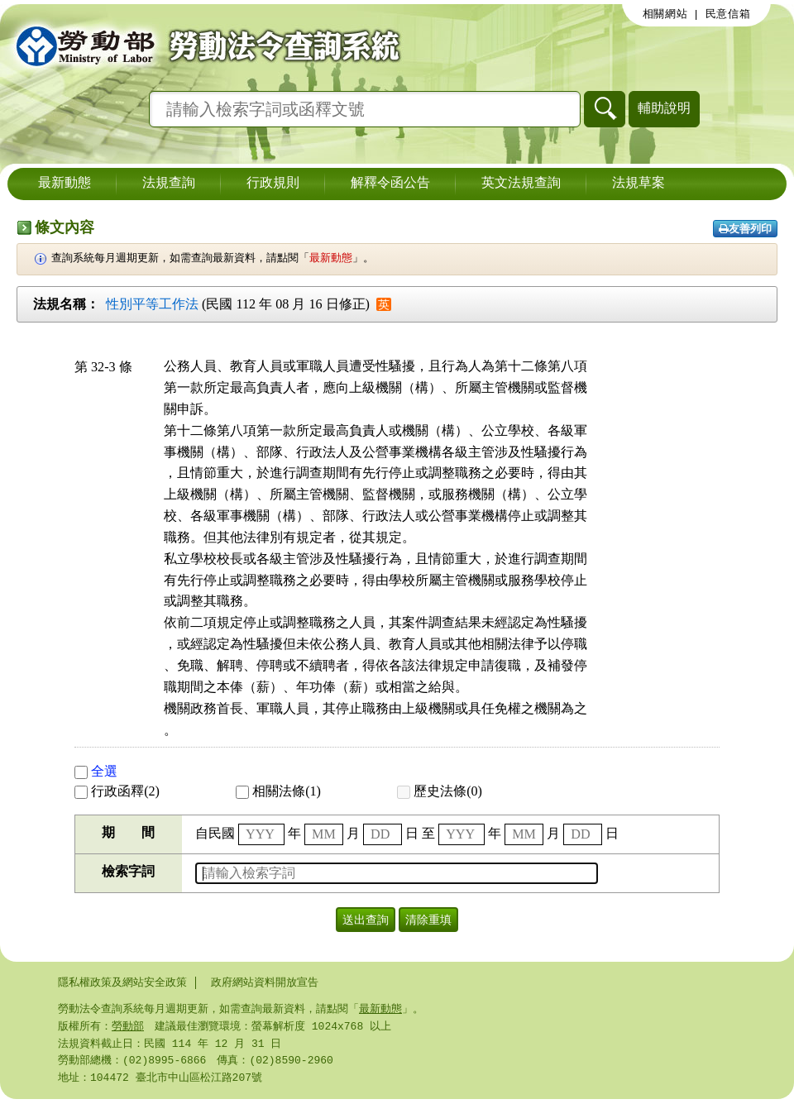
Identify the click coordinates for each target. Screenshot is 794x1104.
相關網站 (665, 14)
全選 (95, 771)
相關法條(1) (278, 791)
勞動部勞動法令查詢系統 (202, 45)
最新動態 (64, 183)
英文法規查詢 (521, 183)
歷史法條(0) (439, 791)
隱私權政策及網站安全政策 (122, 982)
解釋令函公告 (390, 183)
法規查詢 (168, 183)
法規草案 (638, 183)
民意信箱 (728, 14)
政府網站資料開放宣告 (264, 982)
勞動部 (128, 1027)
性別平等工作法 (152, 304)
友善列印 (745, 228)
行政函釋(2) (117, 791)
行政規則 (272, 183)
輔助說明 (664, 108)
